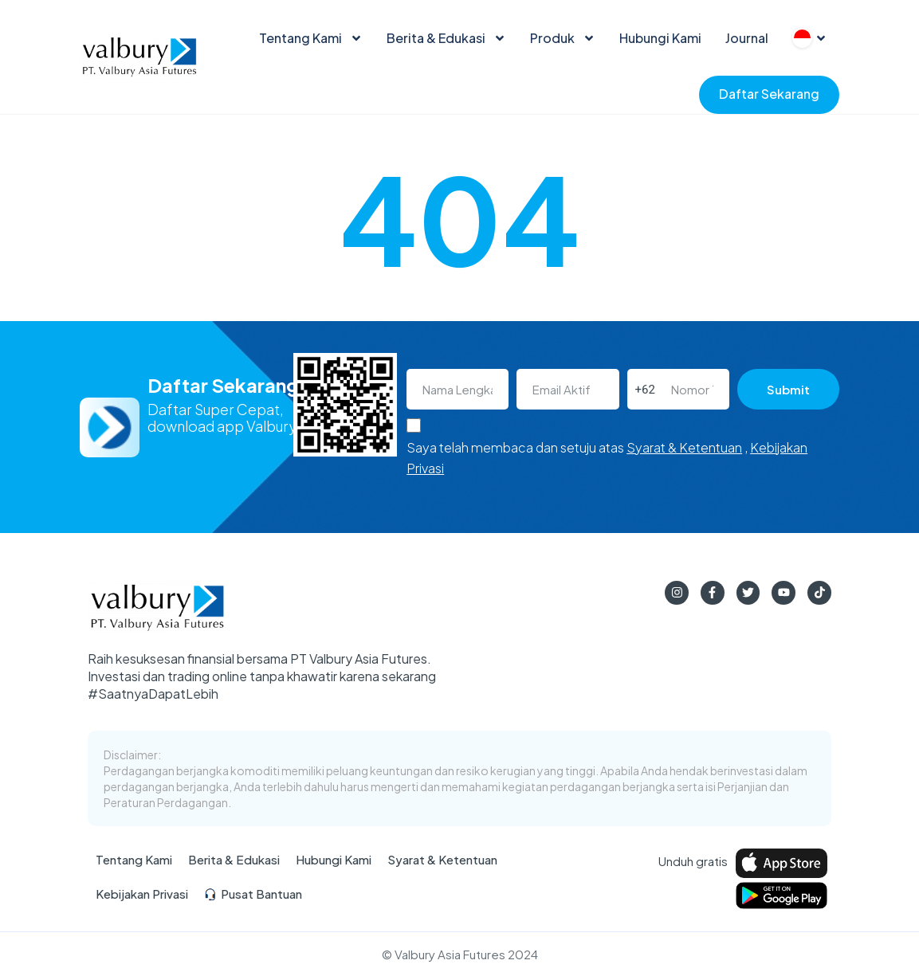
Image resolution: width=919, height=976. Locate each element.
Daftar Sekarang (769, 93)
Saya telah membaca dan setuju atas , (606, 457)
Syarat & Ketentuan (684, 447)
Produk (562, 38)
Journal (746, 37)
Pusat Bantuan (253, 894)
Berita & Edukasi (446, 38)
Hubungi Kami (660, 37)
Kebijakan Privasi (142, 894)
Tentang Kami (311, 38)
